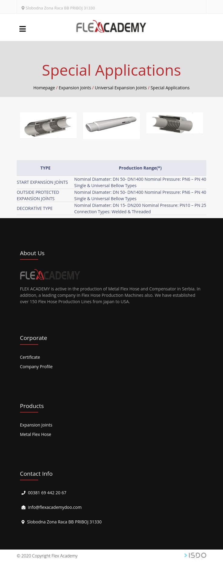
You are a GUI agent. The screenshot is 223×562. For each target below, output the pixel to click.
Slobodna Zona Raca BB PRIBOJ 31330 (60, 8)
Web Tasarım (195, 556)
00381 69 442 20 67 (47, 492)
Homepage (44, 88)
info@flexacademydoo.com (55, 507)
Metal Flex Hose (35, 434)
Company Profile (36, 366)
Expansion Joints (36, 425)
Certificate (30, 357)
